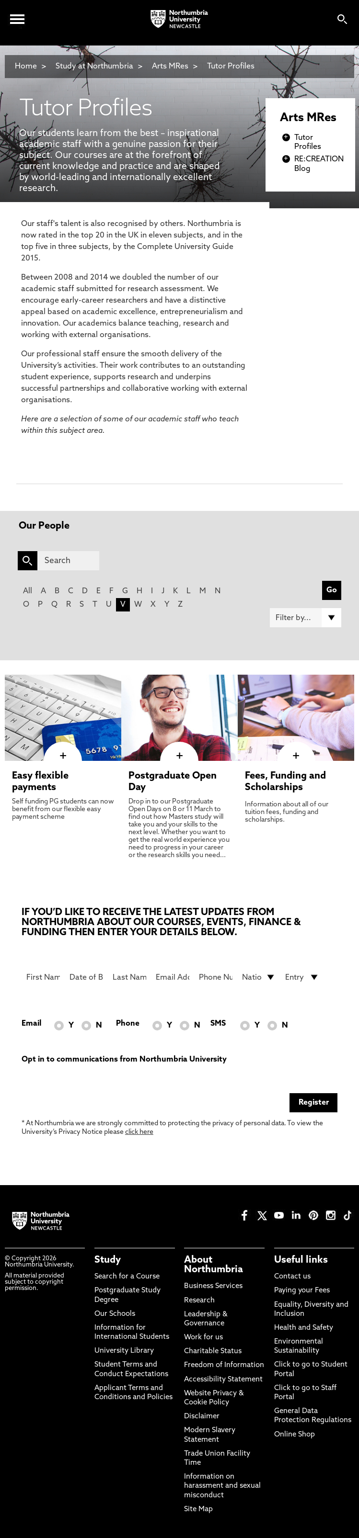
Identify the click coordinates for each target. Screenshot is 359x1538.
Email (31, 1024)
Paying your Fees (302, 1290)
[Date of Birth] (86, 977)
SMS (218, 1024)
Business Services (213, 1286)
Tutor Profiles (231, 66)
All (27, 591)
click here (139, 1132)
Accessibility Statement (223, 1379)
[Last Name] (129, 977)
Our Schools (114, 1314)
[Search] (68, 560)
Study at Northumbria (94, 66)
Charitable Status (213, 1351)
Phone (127, 1024)
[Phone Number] (215, 977)
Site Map (198, 1509)
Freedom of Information (224, 1365)
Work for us (203, 1337)
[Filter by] (305, 617)
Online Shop (294, 1434)
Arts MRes (170, 66)
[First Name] (43, 977)
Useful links (301, 1260)
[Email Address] (172, 977)
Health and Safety (303, 1328)
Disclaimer (202, 1416)
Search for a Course (127, 1276)
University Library (124, 1351)
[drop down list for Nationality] (258, 977)
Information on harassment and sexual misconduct (222, 1486)
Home (26, 66)
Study (107, 1260)
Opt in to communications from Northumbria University (124, 1059)
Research (199, 1300)
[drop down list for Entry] (302, 977)
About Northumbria (213, 1265)
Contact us (292, 1276)
